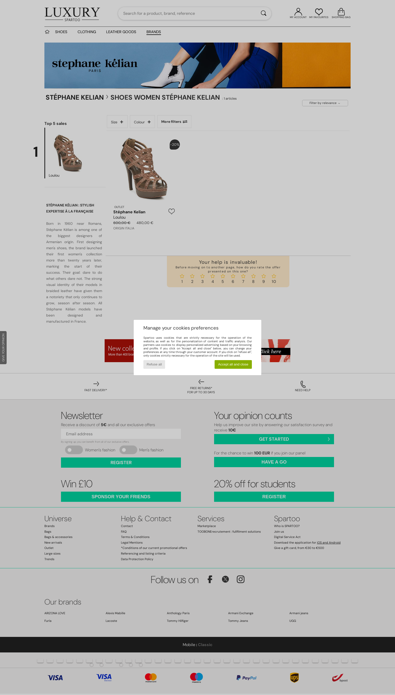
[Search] (263, 13)
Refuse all (154, 364)
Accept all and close (233, 364)
